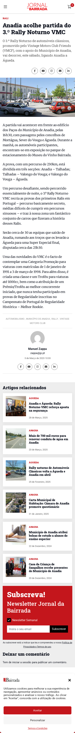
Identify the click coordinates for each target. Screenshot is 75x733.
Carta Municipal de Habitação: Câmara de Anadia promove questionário (49, 503)
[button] (69, 680)
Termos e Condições (37, 728)
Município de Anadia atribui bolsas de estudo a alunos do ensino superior (48, 535)
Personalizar (37, 720)
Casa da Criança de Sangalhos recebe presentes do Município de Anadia (48, 567)
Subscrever (59, 629)
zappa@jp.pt (37, 353)
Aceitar (37, 710)
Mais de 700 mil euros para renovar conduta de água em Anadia (48, 439)
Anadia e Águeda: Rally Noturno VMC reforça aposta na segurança (49, 407)
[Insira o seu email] (28, 629)
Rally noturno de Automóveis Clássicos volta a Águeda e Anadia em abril (49, 471)
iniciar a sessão (21, 662)
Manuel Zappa (37, 349)
